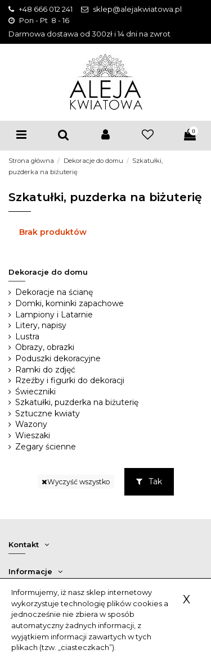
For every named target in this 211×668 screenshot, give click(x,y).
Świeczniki (35, 392)
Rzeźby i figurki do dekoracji (69, 380)
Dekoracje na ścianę (54, 292)
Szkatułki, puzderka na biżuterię (76, 402)
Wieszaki (32, 435)
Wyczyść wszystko (76, 482)
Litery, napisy (40, 325)
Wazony (31, 424)
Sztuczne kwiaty (47, 413)
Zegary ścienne (45, 447)
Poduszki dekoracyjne (58, 358)
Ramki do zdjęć (45, 370)
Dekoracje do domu (48, 271)
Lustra (27, 336)
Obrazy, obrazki (44, 347)
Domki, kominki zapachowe (69, 303)
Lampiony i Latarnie (54, 315)
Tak (149, 481)
